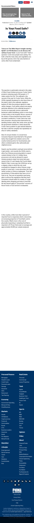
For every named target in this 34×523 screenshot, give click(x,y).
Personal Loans (5, 384)
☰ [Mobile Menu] (32, 2)
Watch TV (26, 2)
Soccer (21, 423)
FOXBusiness (12, 41)
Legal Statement (27, 511)
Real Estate (23, 374)
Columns (16, 21)
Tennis (21, 428)
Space (21, 405)
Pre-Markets (5, 436)
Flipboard (18, 481)
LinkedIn (22, 481)
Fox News (22, 467)
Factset (22, 510)
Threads (17, 33)
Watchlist (4, 443)
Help (17, 503)
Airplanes (4, 459)
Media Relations (23, 454)
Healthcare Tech (24, 398)
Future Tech (22, 400)
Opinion (22, 432)
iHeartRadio (18, 484)
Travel (3, 454)
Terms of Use (23, 447)
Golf (20, 425)
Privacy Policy (23, 450)
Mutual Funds (5, 439)
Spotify (15, 484)
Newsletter (29, 481)
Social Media (22, 391)
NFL (20, 412)
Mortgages (4, 377)
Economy (4, 400)
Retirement (4, 393)
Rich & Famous (5, 452)
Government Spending (7, 402)
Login (20, 2)
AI (19, 402)
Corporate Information (25, 456)
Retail (3, 434)
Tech (21, 386)
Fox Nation (22, 469)
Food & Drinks (5, 461)
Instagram (11, 481)
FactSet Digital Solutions (16, 511)
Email (23, 33)
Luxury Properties (24, 382)
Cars (2, 457)
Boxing (21, 421)
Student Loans (5, 380)
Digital (21, 389)
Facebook (10, 33)
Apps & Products (24, 474)
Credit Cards (5, 382)
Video (21, 436)
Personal (21, 377)
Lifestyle (4, 447)
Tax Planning (5, 395)
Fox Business (7, 2)
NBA (20, 414)
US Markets (4, 417)
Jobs (20, 445)
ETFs (2, 428)
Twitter (13, 33)
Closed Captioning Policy (17, 505)
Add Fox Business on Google (18, 36)
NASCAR (21, 419)
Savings (3, 386)
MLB (20, 417)
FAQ (20, 452)
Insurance (4, 388)
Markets (4, 411)
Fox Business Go (23, 472)
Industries (4, 432)
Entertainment (5, 450)
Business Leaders (6, 430)
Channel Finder (23, 443)
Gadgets (21, 394)
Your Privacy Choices (17, 500)
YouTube (15, 481)
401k (2, 391)
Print (20, 33)
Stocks (3, 414)
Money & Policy (5, 405)
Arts (2, 463)
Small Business (5, 407)
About (21, 440)
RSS (26, 481)
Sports (21, 409)
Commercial (22, 380)
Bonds (3, 425)
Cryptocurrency (5, 419)
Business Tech (23, 396)
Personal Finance (7, 374)
